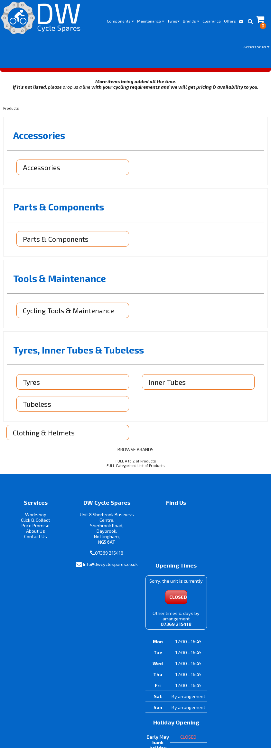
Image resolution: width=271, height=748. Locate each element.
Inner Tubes (167, 384)
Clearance (211, 21)
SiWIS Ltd (193, 732)
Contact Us (34, 538)
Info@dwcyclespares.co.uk (101, 572)
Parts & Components (56, 241)
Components (120, 21)
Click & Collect (34, 522)
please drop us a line (69, 89)
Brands (191, 21)
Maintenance (150, 21)
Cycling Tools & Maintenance (68, 312)
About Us (33, 533)
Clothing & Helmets (44, 434)
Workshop (33, 517)
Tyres (173, 21)
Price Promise (34, 527)
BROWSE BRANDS (135, 451)
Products (11, 110)
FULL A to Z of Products (136, 463)
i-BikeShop (135, 732)
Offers (230, 21)
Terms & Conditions (109, 721)
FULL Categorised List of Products (135, 467)
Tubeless (37, 406)
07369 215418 (104, 555)
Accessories (256, 46)
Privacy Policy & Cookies (157, 721)
